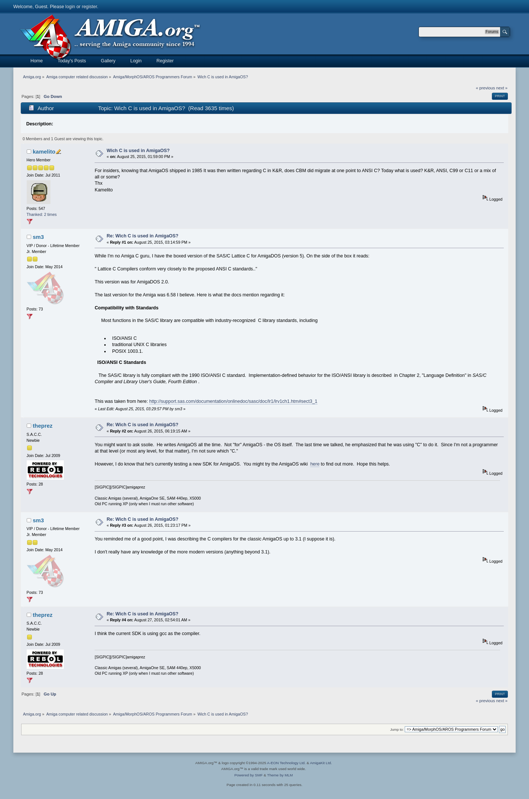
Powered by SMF (248, 775)
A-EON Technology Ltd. (286, 763)
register (89, 6)
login (70, 6)
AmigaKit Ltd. (321, 763)
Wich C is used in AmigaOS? (138, 150)
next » (502, 88)
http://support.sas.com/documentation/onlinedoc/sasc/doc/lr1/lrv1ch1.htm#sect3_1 (233, 401)
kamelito (44, 151)
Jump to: (397, 729)
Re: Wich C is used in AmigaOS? (142, 236)
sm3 (38, 237)
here (314, 464)
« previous (485, 88)
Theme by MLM (280, 775)
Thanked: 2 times (42, 214)
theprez (42, 425)
